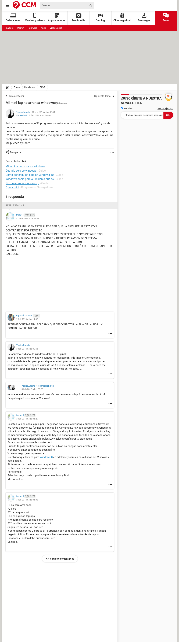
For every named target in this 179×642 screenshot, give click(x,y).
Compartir (15, 152)
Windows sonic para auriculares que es (30, 179)
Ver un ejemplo (165, 108)
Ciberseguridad (122, 17)
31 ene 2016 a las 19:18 (27, 218)
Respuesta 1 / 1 (15, 205)
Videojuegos (56, 28)
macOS (9, 28)
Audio (43, 28)
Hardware (32, 28)
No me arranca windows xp (22, 183)
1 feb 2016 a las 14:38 (27, 319)
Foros (166, 17)
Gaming (100, 17)
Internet (20, 28)
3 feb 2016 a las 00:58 (32, 389)
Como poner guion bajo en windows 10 (30, 175)
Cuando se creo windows (21, 170)
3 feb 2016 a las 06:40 (40, 115)
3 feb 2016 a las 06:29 (27, 418)
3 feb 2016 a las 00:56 (27, 348)
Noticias (127, 108)
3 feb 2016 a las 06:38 (27, 499)
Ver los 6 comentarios (62, 558)
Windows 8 (46, 457)
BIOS (42, 87)
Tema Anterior (16, 96)
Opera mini (12, 187)
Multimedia (78, 17)
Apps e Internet (57, 17)
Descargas (144, 17)
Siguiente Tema (102, 96)
